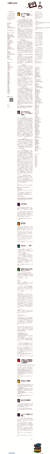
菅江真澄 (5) (37, 141)
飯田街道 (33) (37, 84)
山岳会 (24, 408)
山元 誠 (8, 92)
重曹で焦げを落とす (10, 35)
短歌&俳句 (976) (37, 72)
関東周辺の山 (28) (37, 130)
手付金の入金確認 (25, 380)
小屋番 (8, 63)
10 (11, 15)
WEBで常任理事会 (25, 400)
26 (13, 18)
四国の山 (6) (37, 128)
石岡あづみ (9, 83)
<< (35, 167)
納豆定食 (23, 223)
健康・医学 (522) (37, 76)
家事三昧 (8, 56)
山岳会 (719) (37, 85)
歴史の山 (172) (37, 93)
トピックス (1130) (37, 70)
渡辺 (8, 85)
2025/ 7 (36, 164)
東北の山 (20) (37, 136)
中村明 (8, 86)
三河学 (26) (36, 147)
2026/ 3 (36, 156)
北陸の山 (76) (37, 118)
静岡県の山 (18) (37, 126)
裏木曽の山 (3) (37, 120)
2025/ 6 (36, 165)
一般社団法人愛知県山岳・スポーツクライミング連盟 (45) (39, 87)
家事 (8, 25)
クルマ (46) (36, 145)
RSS (8, 104)
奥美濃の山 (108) (37, 117)
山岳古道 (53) (37, 83)
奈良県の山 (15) (37, 132)
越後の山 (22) (37, 127)
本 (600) (36, 71)
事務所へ (8, 57)
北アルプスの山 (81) (38, 119)
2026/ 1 (36, 158)
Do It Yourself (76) (38, 80)
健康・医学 (25, 218)
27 (14, 18)
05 (13, 14)
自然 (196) (36, 113)
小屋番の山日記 (12, 3)
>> (13, 11)
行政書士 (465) (37, 74)
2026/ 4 (36, 155)
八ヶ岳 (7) (36, 135)
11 (12, 15)
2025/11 (36, 160)
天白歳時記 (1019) (37, 68)
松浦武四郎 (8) (37, 143)
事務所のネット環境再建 (10, 36)
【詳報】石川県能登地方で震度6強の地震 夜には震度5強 (26, 361)
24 (11, 18)
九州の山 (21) (37, 134)
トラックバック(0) (30, 241)
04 (12, 14)
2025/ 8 (36, 163)
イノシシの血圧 (9, 29)
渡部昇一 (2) (37, 150)
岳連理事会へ (9, 37)
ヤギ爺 (8, 88)
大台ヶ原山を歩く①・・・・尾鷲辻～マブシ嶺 (26, 15)
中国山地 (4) (37, 129)
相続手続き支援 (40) (38, 75)
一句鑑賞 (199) (37, 73)
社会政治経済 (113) (38, 91)
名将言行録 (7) (37, 146)
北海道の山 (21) (37, 125)
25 (12, 18)
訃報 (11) (36, 144)
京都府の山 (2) (37, 142)
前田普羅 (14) (37, 139)
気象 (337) (36, 69)
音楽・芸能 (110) (37, 90)
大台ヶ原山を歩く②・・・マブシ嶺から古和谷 (27, 113)
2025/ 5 (36, 166)
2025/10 (36, 161)
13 (14, 15)
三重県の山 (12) (37, 131)
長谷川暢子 (9, 90)
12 (13, 15)
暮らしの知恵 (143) (38, 79)
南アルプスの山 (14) (38, 122)
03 (11, 14)
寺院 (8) (36, 149)
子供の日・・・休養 (26, 245)
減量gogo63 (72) (37, 89)
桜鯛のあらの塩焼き (10, 34)
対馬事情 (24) (37, 140)
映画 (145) (36, 114)
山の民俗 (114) (37, 92)
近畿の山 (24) (37, 123)
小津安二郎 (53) (37, 133)
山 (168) (36, 115)
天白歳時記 (22, 218)
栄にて (8, 58)
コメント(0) (28, 218)
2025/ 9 (36, 162)
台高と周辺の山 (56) (38, 121)
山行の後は (24, 203)
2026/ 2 (36, 157)
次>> (31, 439)
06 (14, 14)
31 (11, 19)
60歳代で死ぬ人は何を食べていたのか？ (27, 269)
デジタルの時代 (9, 59)
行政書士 (22, 395)
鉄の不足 (8, 24)
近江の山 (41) (37, 124)
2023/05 (11, 11)
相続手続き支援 (25, 395)
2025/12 (36, 159)
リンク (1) (36, 116)
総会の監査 (9, 26)
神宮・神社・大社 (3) (38, 148)
